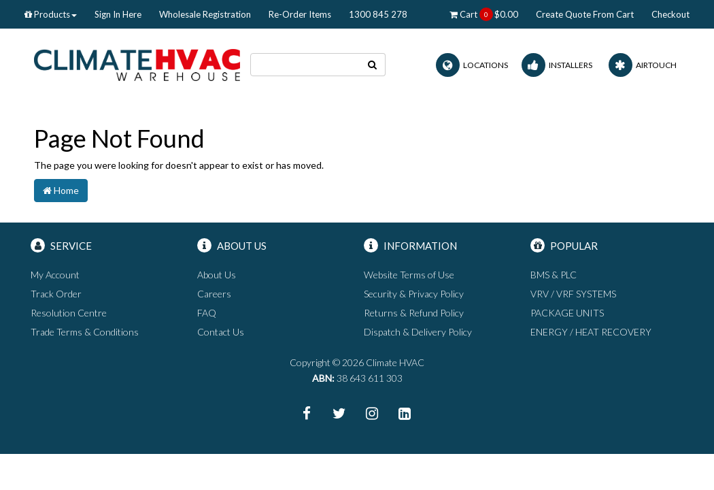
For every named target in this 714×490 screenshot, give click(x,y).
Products (50, 14)
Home (61, 190)
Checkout (670, 14)
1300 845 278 (378, 14)
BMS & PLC (553, 274)
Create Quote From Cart (585, 14)
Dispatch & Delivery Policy (418, 332)
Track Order (56, 293)
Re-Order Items (300, 14)
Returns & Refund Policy (414, 312)
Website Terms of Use (409, 274)
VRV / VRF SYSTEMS (573, 293)
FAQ (206, 312)
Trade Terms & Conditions (85, 332)
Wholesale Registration (205, 14)
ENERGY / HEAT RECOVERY (590, 332)
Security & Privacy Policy (414, 293)
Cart (483, 14)
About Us (216, 274)
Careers (214, 293)
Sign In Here (118, 14)
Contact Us (220, 332)
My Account (55, 274)
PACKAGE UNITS (567, 312)
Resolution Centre (69, 312)
